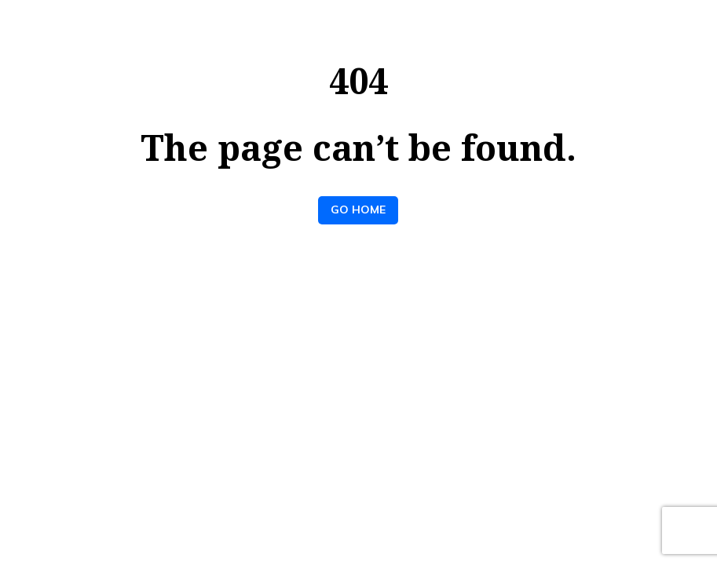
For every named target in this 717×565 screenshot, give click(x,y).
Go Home (358, 209)
